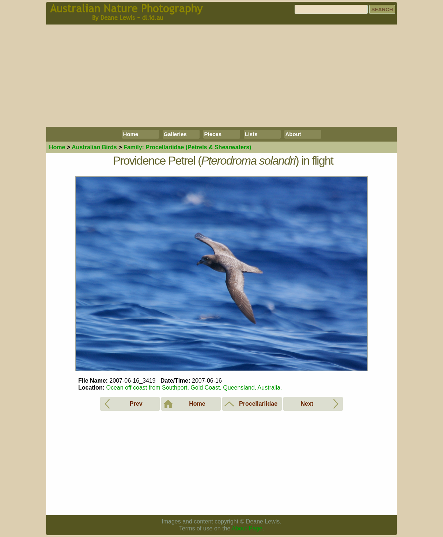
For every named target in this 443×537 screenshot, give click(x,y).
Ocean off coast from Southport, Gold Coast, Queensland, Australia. (194, 387)
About (293, 134)
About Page (247, 528)
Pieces (213, 134)
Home (131, 134)
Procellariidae (187, 147)
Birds (94, 147)
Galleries (175, 134)
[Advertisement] (221, 76)
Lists (251, 134)
